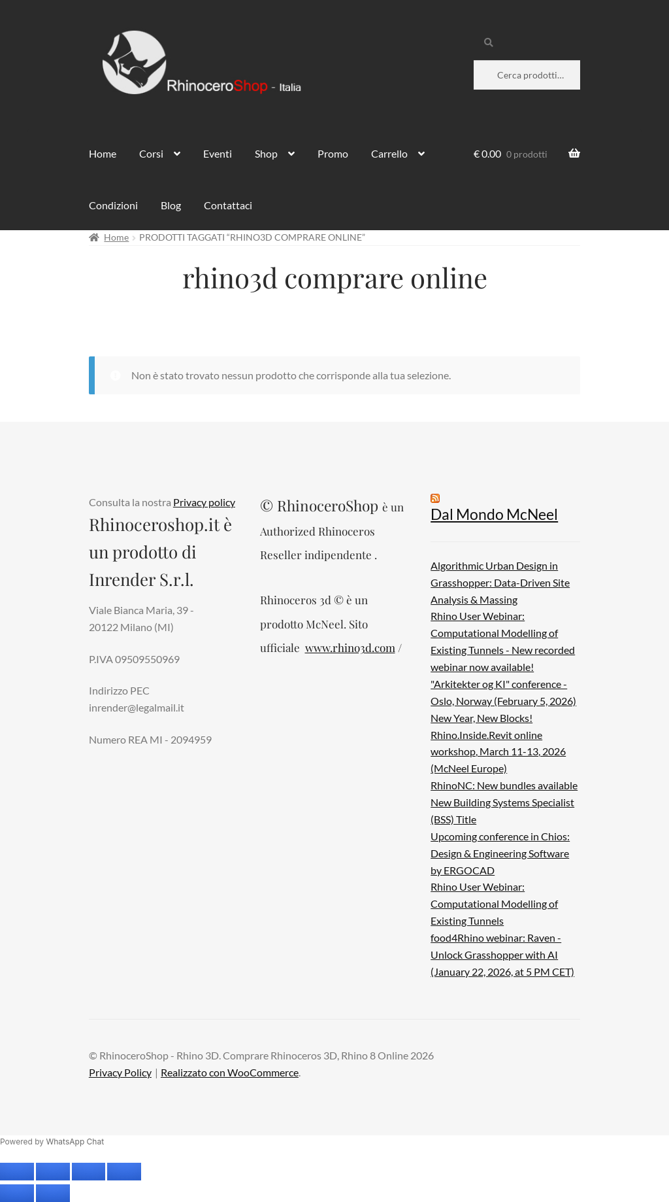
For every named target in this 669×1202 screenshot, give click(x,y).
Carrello (389, 153)
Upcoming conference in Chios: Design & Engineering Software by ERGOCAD (500, 853)
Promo (333, 153)
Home (102, 153)
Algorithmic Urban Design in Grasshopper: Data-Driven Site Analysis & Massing (500, 582)
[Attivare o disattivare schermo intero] (53, 1171)
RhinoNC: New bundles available (504, 785)
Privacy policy (204, 502)
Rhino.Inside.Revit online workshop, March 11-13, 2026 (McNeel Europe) (498, 752)
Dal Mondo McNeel (494, 514)
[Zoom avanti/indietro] (17, 1171)
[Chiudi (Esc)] (124, 1171)
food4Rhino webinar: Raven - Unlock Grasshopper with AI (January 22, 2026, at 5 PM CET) (502, 954)
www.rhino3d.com (350, 647)
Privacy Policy (120, 1072)
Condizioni (113, 205)
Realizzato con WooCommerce (230, 1072)
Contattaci (228, 205)
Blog (171, 205)
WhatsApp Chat (75, 1141)
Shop (266, 153)
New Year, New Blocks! (481, 718)
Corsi (151, 153)
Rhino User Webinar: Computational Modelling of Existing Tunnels (494, 903)
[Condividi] (89, 1171)
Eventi (217, 153)
